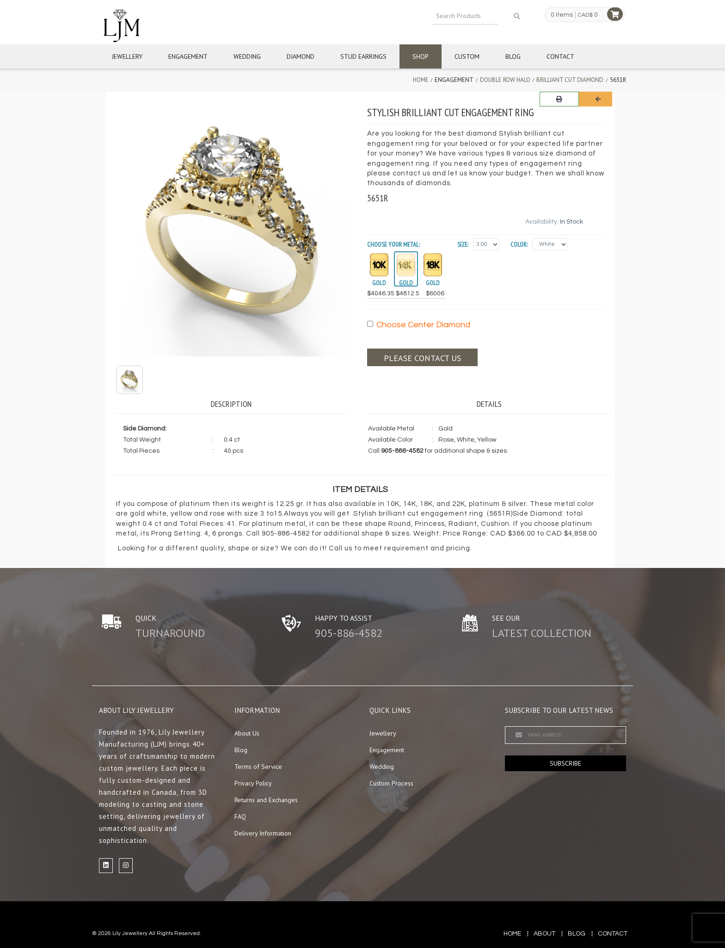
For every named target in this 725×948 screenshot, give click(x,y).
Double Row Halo (505, 80)
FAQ (240, 816)
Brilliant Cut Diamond (569, 80)
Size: (462, 244)
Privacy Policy (253, 783)
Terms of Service (258, 766)
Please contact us (422, 358)
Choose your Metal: (393, 244)
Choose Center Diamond (418, 324)
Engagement (188, 56)
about (544, 933)
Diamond (300, 56)
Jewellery (127, 56)
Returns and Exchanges (266, 800)
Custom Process (391, 783)
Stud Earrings (363, 56)
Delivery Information (262, 833)
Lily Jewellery (129, 933)
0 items (562, 15)
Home (421, 80)
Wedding (247, 56)
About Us (246, 733)
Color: (519, 244)
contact (612, 933)
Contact (560, 56)
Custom (467, 56)
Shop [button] (420, 56)
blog (576, 933)
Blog (513, 56)
